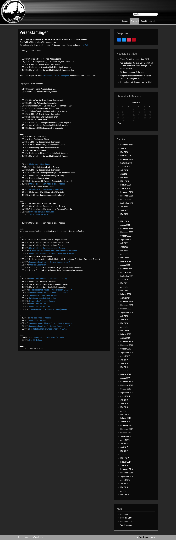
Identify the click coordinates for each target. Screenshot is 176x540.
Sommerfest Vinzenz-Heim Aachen (43, 295)
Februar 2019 (125, 374)
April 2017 (124, 454)
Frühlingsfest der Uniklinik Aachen (42, 298)
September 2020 (126, 312)
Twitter (56, 75)
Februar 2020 (125, 334)
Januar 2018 (125, 422)
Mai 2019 (124, 367)
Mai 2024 (124, 177)
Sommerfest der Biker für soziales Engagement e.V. (49, 292)
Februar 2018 (125, 418)
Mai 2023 (124, 214)
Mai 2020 (124, 323)
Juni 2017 (124, 447)
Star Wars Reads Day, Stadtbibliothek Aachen (47, 184)
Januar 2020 (125, 338)
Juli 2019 (124, 360)
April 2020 (124, 327)
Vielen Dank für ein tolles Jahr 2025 (134, 59)
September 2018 (126, 393)
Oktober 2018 (125, 389)
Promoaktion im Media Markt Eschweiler (48, 337)
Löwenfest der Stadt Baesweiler (41, 212)
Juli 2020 (124, 316)
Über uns (124, 21)
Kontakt (144, 21)
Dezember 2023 (126, 192)
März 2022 (124, 258)
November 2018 (126, 385)
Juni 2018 (124, 403)
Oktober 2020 (125, 309)
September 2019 (126, 352)
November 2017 (126, 429)
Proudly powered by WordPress (30, 537)
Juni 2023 (124, 210)
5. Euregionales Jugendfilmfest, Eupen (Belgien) (48, 309)
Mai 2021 (124, 283)
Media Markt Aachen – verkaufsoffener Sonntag (48, 279)
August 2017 (125, 440)
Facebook (48, 75)
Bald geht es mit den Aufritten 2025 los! (136, 82)
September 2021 (126, 276)
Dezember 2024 (126, 159)
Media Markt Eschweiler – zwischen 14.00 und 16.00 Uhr (51, 253)
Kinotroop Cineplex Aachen (40, 318)
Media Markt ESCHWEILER (39, 306)
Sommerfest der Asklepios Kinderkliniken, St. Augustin (50, 323)
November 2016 (126, 473)
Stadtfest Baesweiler (37, 265)
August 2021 (125, 279)
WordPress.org (126, 525)
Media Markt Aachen (37, 320)
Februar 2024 (125, 185)
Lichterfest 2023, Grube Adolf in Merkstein (46, 189)
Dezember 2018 (126, 382)
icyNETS (154, 537)
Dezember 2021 (126, 269)
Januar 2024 (125, 188)
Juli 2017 (124, 443)
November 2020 (126, 305)
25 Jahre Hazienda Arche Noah (132, 72)
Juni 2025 (124, 148)
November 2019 (126, 345)
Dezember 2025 (126, 145)
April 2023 (124, 218)
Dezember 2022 (126, 229)
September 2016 (126, 476)
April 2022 (124, 254)
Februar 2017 (125, 462)
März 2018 (124, 414)
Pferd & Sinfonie (35, 340)
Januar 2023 (125, 225)
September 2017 (126, 436)
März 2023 (124, 221)
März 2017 (124, 458)
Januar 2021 (125, 298)
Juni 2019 (124, 363)
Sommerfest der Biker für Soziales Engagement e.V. (49, 262)
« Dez (119, 123)
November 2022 (126, 232)
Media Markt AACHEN (38, 304)
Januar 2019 (125, 378)
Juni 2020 (124, 320)
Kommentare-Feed (127, 521)
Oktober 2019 (125, 349)
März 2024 (124, 181)
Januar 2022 (125, 265)
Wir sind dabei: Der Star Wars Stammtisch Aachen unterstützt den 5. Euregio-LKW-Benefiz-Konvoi (136, 66)
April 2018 (124, 411)
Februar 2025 (125, 156)
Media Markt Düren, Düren (39, 164)
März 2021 (124, 290)
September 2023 (126, 203)
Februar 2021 (125, 294)
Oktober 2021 (125, 272)
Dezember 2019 (126, 341)
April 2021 (124, 287)
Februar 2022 (125, 261)
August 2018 (125, 396)
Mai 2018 (124, 407)
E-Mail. (85, 45)
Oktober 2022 (125, 236)
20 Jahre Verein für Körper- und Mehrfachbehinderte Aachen (53, 251)
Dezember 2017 (126, 425)
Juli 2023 (124, 207)
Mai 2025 (124, 152)
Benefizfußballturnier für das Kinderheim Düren (48, 329)
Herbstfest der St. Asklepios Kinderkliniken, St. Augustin (51, 290)
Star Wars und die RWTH (39, 214)
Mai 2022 (124, 250)
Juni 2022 (124, 247)
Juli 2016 (124, 484)
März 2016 (124, 494)
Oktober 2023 (125, 199)
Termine (134, 21)
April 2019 (124, 371)
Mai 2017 (124, 451)
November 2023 (126, 196)
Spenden (152, 21)
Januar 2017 (125, 465)
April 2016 (124, 491)
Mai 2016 (124, 487)
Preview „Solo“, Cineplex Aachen (42, 301)
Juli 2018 (124, 400)
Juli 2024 (124, 170)
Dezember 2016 (126, 469)
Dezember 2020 (126, 301)
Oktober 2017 (125, 433)
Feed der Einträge (127, 518)
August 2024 (125, 166)
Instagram (65, 75)
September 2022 (126, 239)
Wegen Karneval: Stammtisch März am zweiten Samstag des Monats (135, 77)
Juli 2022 (124, 243)
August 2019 (125, 356)
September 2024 (126, 163)
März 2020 (124, 330)
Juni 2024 (124, 174)
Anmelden (124, 514)
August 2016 (125, 480)
